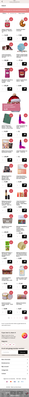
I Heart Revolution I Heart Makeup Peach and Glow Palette (21, 177)
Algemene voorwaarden (9, 378)
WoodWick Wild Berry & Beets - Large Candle (7, 81)
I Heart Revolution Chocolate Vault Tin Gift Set (6, 56)
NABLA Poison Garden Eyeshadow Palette (7, 151)
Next (26, 318)
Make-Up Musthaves (16, 387)
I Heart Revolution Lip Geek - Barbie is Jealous (21, 127)
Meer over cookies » (15, 395)
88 (23, 318)
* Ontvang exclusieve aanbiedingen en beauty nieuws (13, 355)
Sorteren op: (13, 13)
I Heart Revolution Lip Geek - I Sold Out (21, 151)
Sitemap (24, 378)
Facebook (3, 344)
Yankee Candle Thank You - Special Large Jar (21, 279)
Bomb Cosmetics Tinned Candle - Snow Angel (7, 304)
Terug (2, 1)
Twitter (10, 344)
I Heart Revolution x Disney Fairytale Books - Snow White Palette (21, 203)
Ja (13, 392)
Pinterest (13, 344)
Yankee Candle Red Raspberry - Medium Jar (7, 31)
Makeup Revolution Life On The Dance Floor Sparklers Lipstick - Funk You (6, 203)
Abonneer (22, 352)
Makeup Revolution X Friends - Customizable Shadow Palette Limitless (21, 229)
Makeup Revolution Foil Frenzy (21, 303)
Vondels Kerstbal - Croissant (21, 30)
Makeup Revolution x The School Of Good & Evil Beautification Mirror (21, 254)
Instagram (6, 344)
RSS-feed (18, 378)
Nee (20, 392)
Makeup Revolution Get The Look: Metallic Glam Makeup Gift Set (6, 177)
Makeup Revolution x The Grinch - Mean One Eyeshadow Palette (7, 254)
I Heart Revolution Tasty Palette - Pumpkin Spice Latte (7, 279)
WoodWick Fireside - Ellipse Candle (7, 227)
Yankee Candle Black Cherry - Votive (21, 80)
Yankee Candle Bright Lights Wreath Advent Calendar (21, 56)
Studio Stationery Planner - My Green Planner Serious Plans (7, 127)
